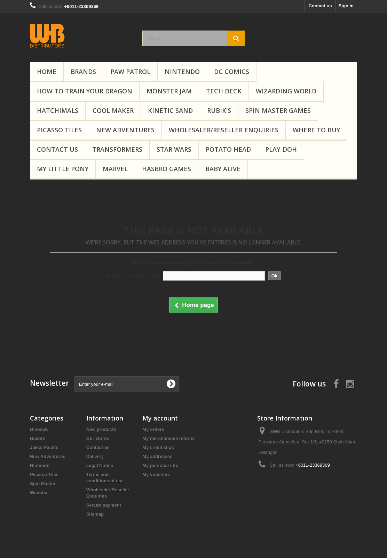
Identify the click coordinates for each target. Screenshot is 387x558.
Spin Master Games (278, 110)
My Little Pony (62, 169)
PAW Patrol (130, 71)
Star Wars (174, 149)
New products (101, 429)
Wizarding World (286, 91)
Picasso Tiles (59, 130)
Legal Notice (99, 465)
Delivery (95, 456)
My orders (153, 429)
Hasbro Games (166, 169)
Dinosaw (39, 429)
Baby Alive (222, 169)
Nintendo (182, 71)
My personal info (160, 465)
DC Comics (231, 71)
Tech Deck (224, 91)
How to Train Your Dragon (84, 91)
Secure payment (103, 505)
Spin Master (43, 483)
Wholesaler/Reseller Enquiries (223, 130)
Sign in (346, 5)
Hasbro (38, 438)
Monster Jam (169, 91)
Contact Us (57, 149)
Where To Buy (316, 130)
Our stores (97, 438)
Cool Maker (113, 110)
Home (46, 71)
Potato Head (228, 149)
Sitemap (95, 514)
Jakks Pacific (44, 447)
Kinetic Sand (170, 110)
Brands (83, 71)
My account (160, 418)
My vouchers (156, 474)
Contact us (320, 5)
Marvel (115, 169)
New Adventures (125, 130)
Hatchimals (57, 110)
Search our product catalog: (134, 275)
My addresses (157, 456)
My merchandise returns (168, 438)
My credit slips (158, 447)
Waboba (38, 492)
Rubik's (219, 110)
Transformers (117, 149)
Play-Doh (281, 149)
